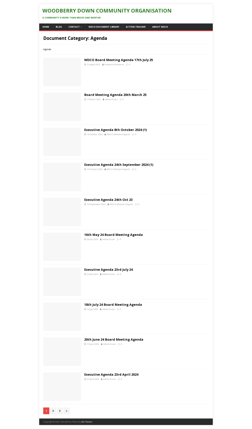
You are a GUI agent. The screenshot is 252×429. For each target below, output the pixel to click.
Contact (74, 26)
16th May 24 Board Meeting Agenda (113, 234)
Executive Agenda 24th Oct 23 (108, 199)
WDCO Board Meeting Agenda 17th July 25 (118, 60)
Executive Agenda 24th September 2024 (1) (118, 164)
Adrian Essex (111, 99)
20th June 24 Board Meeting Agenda (113, 339)
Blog (59, 26)
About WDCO (160, 26)
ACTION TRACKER (136, 26)
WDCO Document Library (104, 26)
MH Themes (86, 421)
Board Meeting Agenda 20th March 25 (115, 95)
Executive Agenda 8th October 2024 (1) (115, 130)
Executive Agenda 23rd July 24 (108, 269)
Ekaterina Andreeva (114, 64)
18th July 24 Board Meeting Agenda (113, 304)
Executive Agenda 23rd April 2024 (111, 374)
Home (45, 26)
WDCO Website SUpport (118, 134)
